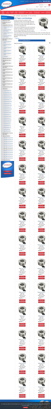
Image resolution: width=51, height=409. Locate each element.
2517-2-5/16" (23, 363)
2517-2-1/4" (42, 339)
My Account (22, 1)
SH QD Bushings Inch (7, 92)
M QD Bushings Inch (7, 118)
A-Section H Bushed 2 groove (7, 48)
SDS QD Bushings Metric (8, 97)
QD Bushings (5, 88)
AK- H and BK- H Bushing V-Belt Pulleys (8, 39)
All (48, 6)
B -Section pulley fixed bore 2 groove (7, 36)
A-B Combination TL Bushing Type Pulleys (8, 134)
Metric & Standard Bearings (3, 12)
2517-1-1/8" (23, 150)
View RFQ (26, 1)
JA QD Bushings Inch (7, 90)
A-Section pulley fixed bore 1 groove (8, 27)
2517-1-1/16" (42, 126)
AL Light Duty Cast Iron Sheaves (7, 23)
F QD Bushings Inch (7, 114)
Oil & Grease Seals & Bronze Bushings (37, 12)
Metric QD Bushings (7, 131)
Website (45, 6)
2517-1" (23, 126)
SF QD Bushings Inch (7, 107)
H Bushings (6, 56)
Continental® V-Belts (12, 12)
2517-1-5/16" (42, 173)
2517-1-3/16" (42, 150)
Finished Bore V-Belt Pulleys (8, 25)
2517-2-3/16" (23, 339)
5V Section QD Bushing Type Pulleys (8, 82)
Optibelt (27, 12)
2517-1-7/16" (42, 197)
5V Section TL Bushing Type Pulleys (7, 84)
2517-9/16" (43, 55)
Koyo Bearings (7, 12)
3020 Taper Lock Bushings (8, 150)
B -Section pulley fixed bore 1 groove (7, 30)
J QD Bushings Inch (7, 123)
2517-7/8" (23, 102)
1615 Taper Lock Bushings (8, 145)
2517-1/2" (23, 55)
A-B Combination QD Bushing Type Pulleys (8, 67)
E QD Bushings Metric (7, 112)
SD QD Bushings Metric (8, 101)
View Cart (36, 1)
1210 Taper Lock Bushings (8, 141)
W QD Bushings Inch (7, 127)
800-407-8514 (46, 1)
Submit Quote (32, 1)
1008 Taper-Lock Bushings (8, 137)
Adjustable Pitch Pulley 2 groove (7, 64)
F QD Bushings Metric (7, 116)
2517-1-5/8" (23, 244)
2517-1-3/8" (23, 197)
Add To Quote (22, 65)
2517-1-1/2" (23, 221)
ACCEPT (25, 407)
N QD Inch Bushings (7, 121)
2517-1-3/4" (23, 268)
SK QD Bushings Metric (8, 105)
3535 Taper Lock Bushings (8, 154)
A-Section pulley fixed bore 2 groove (8, 33)
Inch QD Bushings (7, 129)
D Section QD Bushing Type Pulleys (7, 73)
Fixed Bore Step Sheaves (7, 58)
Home (14, 15)
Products (37, 6)
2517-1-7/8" (23, 292)
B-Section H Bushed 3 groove (7, 54)
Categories (41, 6)
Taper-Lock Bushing (24, 15)
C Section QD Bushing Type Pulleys (7, 70)
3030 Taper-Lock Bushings (8, 152)
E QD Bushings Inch (7, 110)
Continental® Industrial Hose (48, 12)
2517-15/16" (42, 102)
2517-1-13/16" (42, 268)
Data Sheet (17, 38)
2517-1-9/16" (42, 221)
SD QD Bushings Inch (7, 99)
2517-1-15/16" (42, 292)
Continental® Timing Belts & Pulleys (21, 12)
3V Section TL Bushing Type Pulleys (7, 79)
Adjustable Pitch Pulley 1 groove (7, 61)
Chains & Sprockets (30, 12)
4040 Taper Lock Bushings (8, 156)
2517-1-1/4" (23, 173)
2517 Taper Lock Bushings (8, 148)
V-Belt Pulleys (16, 12)
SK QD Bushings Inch (7, 103)
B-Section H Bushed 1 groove (7, 45)
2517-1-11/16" (42, 244)
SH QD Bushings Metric (8, 94)
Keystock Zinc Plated (6, 20)
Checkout (40, 1)
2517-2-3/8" (42, 363)
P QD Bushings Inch (7, 125)
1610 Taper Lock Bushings (8, 143)
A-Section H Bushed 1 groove (7, 42)
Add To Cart (22, 63)
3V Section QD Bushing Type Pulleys (8, 76)
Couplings (42, 12)
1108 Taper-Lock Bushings (8, 139)
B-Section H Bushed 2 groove (7, 51)
